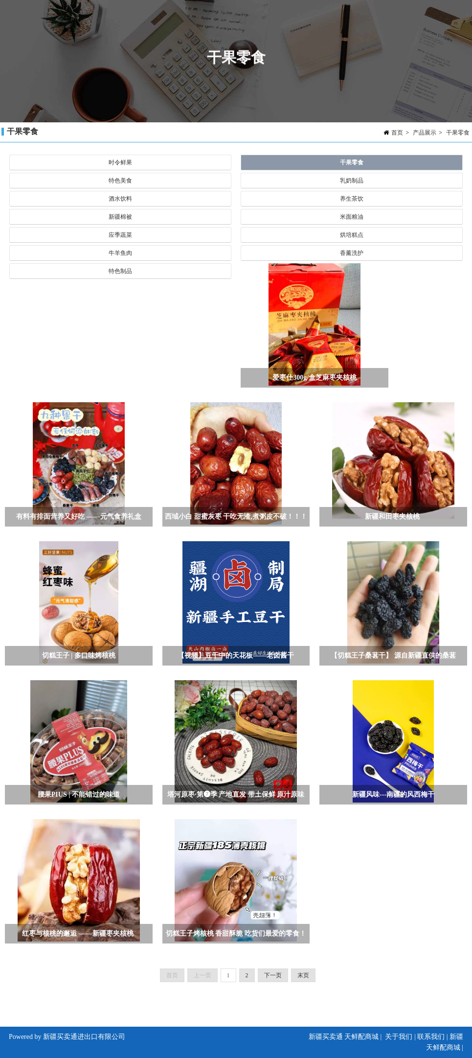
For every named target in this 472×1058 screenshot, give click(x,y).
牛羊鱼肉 (120, 253)
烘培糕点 (351, 234)
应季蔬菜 (120, 234)
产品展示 (424, 132)
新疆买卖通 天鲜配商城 (344, 1036)
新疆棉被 (120, 216)
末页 (303, 975)
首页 (397, 132)
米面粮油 (351, 216)
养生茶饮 (351, 198)
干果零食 (458, 132)
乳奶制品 (351, 180)
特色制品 (120, 271)
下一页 (273, 975)
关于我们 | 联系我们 (415, 1036)
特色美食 (120, 180)
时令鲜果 (120, 162)
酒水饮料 (120, 198)
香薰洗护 (351, 253)
